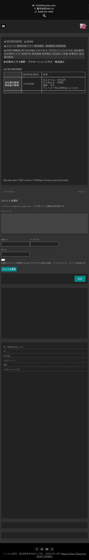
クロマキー (42, 50)
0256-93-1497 (43, 11)
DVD (9, 50)
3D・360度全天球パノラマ (13, 347)
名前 (4, 239)
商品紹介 (57, 53)
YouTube (30, 50)
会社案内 (79, 50)
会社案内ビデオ (12, 53)
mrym (30, 41)
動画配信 (47, 53)
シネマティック (9, 360)
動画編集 (36, 53)
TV (4, 351)
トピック (11, 46)
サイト (4, 250)
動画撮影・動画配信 (44, 46)
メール (34, 239)
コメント (6, 211)
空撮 (5, 365)
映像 (65, 53)
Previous (10, 192)
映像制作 (73, 53)
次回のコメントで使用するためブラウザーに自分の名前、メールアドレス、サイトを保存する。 (44, 263)
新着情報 (61, 46)
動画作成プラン (25, 46)
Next (81, 192)
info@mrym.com (43, 5)
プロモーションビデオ (61, 50)
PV (22, 50)
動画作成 (26, 53)
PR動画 (16, 50)
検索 (80, 278)
